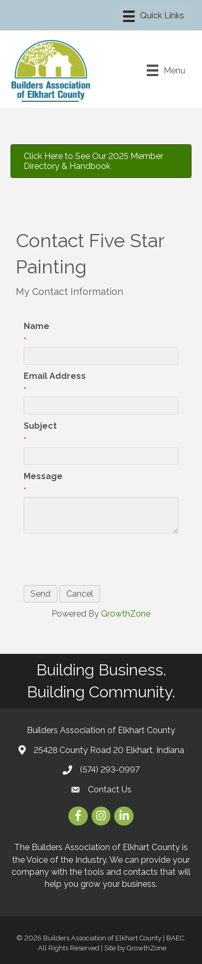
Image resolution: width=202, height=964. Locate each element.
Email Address (55, 376)
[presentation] (104, 559)
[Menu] (153, 16)
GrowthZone (125, 614)
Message (43, 476)
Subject (40, 426)
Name (36, 326)
